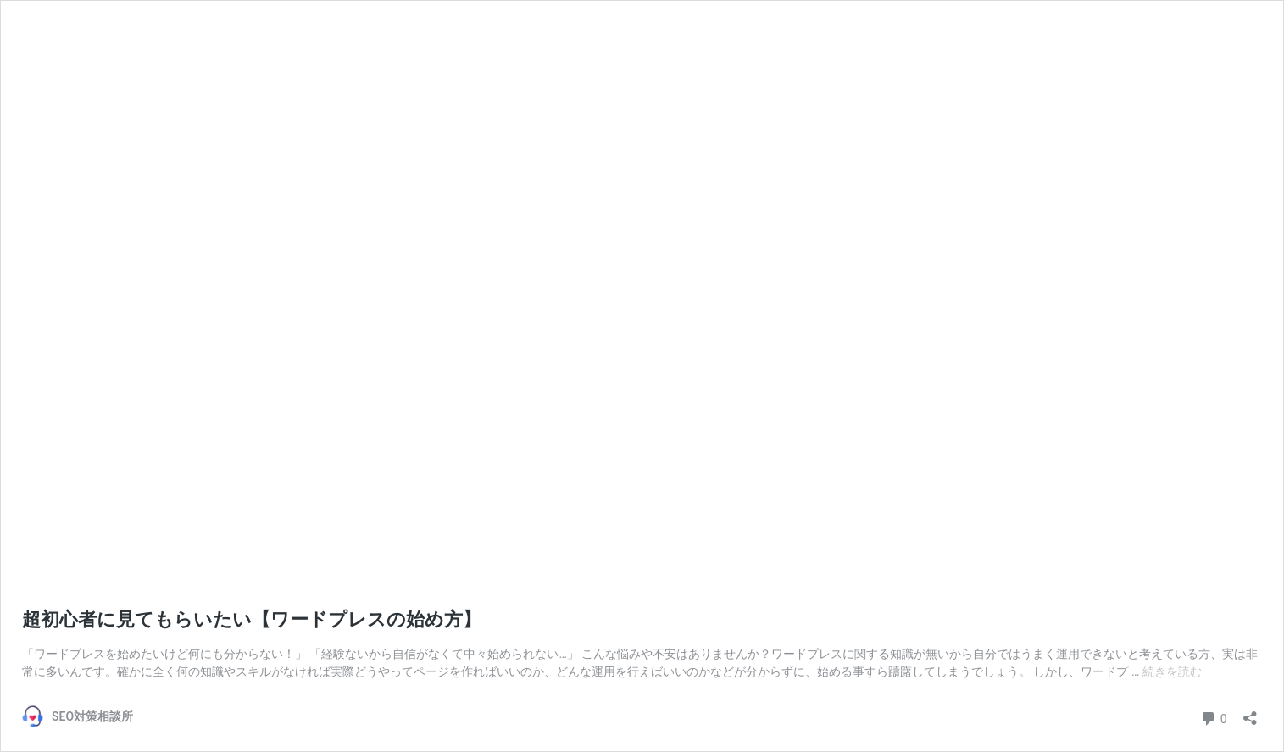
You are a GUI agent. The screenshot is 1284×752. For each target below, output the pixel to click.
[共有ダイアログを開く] (1250, 712)
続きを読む (1172, 671)
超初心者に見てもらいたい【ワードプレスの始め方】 (251, 619)
